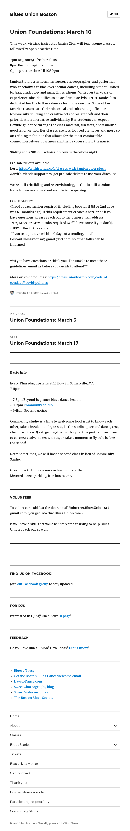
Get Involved (20, 773)
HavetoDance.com (28, 681)
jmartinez (22, 292)
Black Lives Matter (24, 764)
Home (15, 716)
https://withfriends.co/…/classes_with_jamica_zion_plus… (62, 168)
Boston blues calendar (27, 792)
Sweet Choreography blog (34, 687)
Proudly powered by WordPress (58, 823)
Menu (114, 14)
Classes (15, 735)
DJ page (64, 616)
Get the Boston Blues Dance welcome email (47, 676)
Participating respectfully (29, 802)
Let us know (78, 648)
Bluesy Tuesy (24, 670)
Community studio (38, 405)
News (54, 292)
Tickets (15, 754)
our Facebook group (32, 584)
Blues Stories (20, 745)
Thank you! (18, 783)
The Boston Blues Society (33, 698)
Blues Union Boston (33, 14)
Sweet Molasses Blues (31, 692)
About (15, 726)
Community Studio (24, 811)
